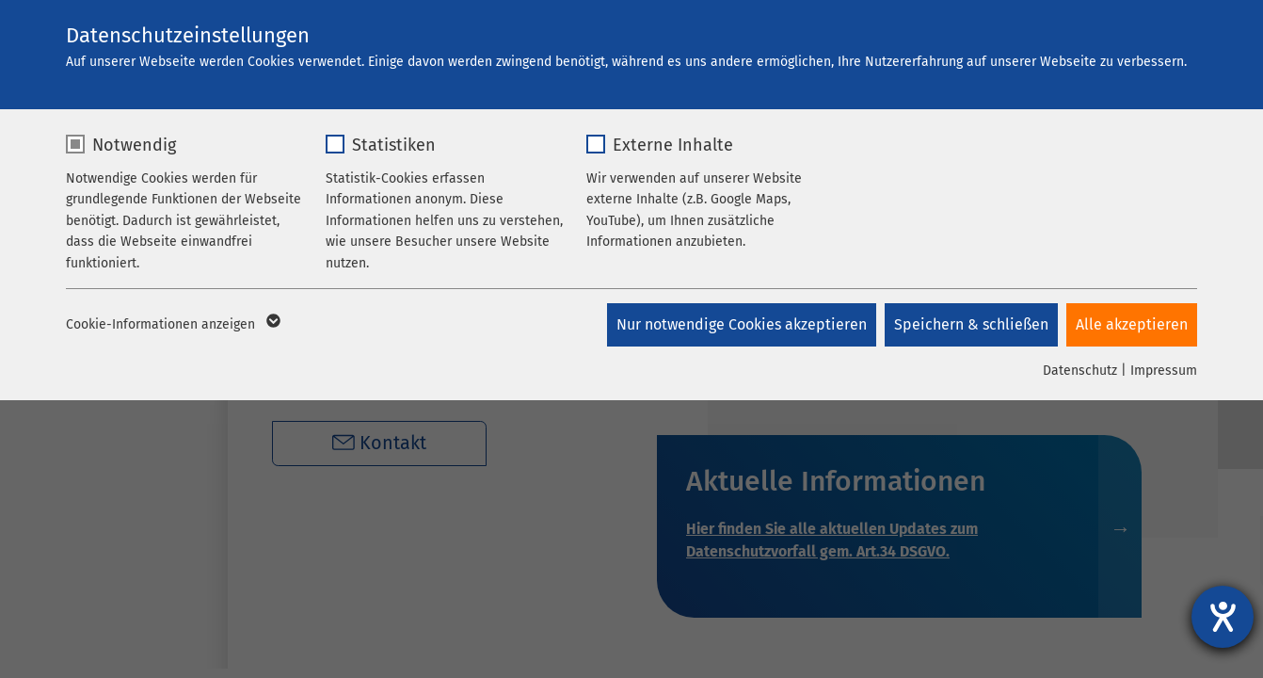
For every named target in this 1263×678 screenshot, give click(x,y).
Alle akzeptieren (1132, 324)
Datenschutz (1080, 371)
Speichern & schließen (970, 324)
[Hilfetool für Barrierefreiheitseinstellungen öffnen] (1222, 617)
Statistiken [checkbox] (394, 145)
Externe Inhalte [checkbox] (673, 145)
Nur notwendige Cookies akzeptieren (740, 324)
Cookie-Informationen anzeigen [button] (172, 325)
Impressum (1163, 371)
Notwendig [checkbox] (134, 145)
